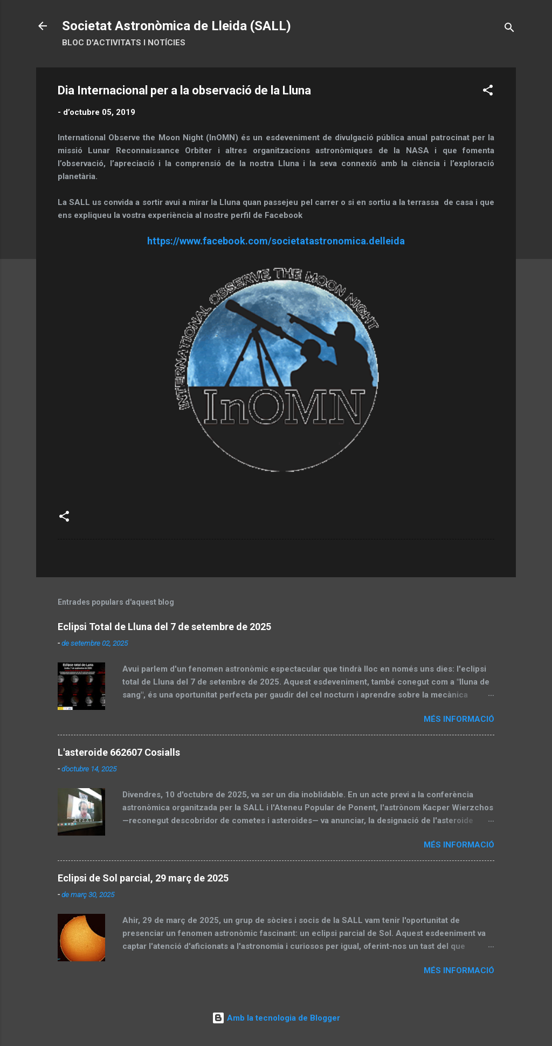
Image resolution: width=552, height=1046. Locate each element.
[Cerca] (509, 29)
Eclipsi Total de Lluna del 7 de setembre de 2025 (164, 626)
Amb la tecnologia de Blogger (276, 1018)
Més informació (459, 719)
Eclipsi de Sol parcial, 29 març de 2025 (143, 878)
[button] (487, 92)
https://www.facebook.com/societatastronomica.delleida (276, 241)
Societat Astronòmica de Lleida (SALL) (176, 25)
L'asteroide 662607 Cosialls (119, 752)
